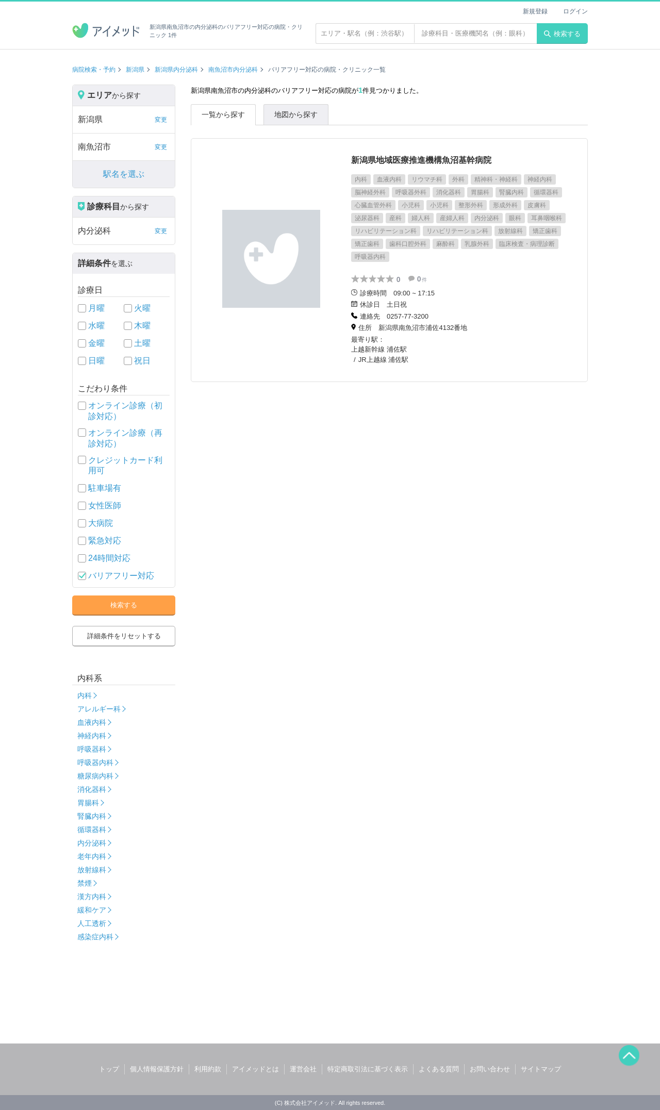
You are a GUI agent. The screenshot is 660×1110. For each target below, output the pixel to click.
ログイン (575, 11)
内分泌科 (91, 843)
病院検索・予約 (94, 69)
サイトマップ (541, 1069)
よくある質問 (439, 1069)
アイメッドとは (255, 1069)
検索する (562, 34)
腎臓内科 (91, 816)
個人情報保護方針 (157, 1069)
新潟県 (135, 69)
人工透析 (91, 923)
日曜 (96, 360)
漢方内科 (91, 896)
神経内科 (91, 736)
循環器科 (91, 829)
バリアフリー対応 (121, 575)
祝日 (142, 360)
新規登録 (535, 11)
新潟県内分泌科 (176, 69)
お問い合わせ (490, 1069)
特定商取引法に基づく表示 (367, 1069)
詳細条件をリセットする (124, 636)
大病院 (100, 523)
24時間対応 (109, 558)
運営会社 (303, 1069)
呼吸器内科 (95, 762)
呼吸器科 (91, 749)
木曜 (142, 325)
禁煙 (84, 883)
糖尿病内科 (95, 776)
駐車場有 (104, 488)
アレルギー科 (99, 709)
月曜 (96, 308)
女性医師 (104, 505)
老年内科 (91, 856)
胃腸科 (88, 803)
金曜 (96, 343)
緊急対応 (104, 540)
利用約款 (207, 1069)
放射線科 (91, 870)
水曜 (96, 325)
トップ (109, 1069)
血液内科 (91, 722)
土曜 (142, 343)
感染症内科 (95, 937)
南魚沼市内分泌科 (233, 69)
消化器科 (91, 789)
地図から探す (296, 114)
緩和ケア (91, 910)
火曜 (142, 308)
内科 (84, 695)
